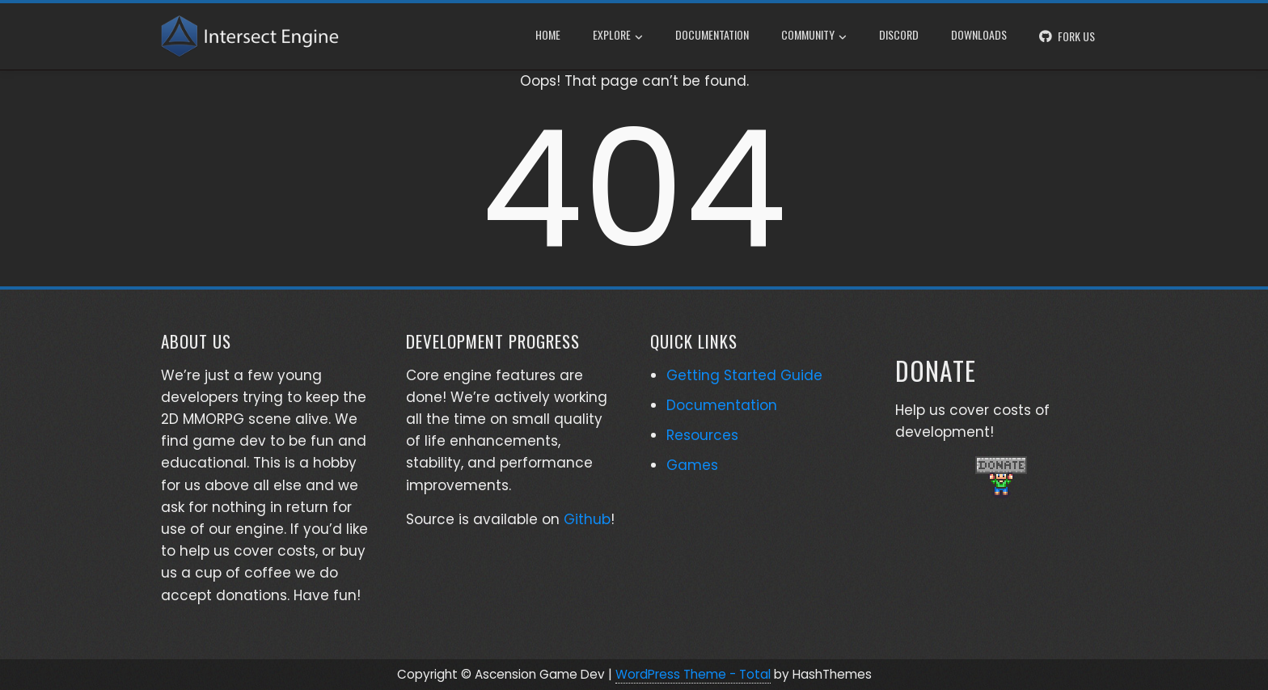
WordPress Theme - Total (693, 674)
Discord (899, 34)
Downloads (979, 34)
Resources (702, 435)
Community (814, 36)
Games (692, 465)
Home (547, 34)
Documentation (712, 34)
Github (587, 519)
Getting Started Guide (744, 375)
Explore (618, 36)
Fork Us (1076, 36)
